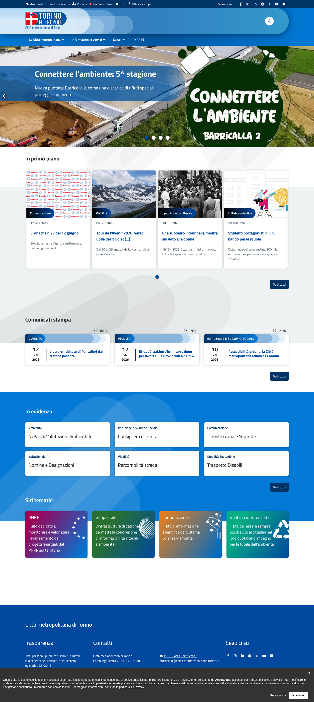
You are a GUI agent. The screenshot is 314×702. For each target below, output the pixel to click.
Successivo (310, 96)
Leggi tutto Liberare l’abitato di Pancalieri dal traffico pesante (67, 349)
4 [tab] (167, 138)
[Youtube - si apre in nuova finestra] (276, 4)
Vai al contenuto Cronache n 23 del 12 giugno (58, 219)
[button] (269, 21)
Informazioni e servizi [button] (87, 39)
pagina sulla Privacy (131, 696)
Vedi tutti (281, 284)
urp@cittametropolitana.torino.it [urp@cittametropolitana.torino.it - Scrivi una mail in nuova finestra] (184, 668)
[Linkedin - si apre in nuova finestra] (255, 4)
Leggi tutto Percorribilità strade (157, 463)
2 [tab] (153, 138)
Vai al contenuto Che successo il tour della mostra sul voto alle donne (190, 219)
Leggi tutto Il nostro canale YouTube (246, 434)
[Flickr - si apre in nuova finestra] (284, 4)
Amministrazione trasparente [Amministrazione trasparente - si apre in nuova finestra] (50, 4)
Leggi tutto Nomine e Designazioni (67, 463)
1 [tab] (146, 138)
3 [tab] (160, 138)
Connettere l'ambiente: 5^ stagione (95, 74)
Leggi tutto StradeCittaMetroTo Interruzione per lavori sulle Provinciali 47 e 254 (157, 349)
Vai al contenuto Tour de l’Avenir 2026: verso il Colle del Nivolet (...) (124, 219)
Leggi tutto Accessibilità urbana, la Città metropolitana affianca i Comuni (246, 349)
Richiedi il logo (103, 4)
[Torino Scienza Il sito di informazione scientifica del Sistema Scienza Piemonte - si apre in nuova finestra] (190, 534)
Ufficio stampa (141, 4)
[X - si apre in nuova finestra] (269, 4)
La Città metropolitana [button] (44, 39)
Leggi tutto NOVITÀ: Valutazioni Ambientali (67, 434)
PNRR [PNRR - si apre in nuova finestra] (137, 39)
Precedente (4, 96)
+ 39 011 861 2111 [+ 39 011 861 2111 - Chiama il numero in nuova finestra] (124, 676)
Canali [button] (117, 39)
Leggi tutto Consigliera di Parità (157, 434)
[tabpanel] (157, 96)
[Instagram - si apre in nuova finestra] (248, 4)
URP (122, 4)
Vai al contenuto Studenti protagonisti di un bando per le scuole (256, 219)
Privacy (82, 4)
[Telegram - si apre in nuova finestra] (262, 4)
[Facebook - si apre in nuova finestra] (240, 4)
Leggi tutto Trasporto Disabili (246, 463)
